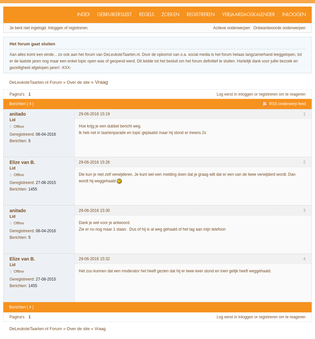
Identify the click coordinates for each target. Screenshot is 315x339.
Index (83, 14)
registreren (268, 94)
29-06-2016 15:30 (94, 210)
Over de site (78, 82)
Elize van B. (22, 162)
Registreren (201, 14)
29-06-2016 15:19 (94, 114)
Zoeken (170, 14)
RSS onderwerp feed (287, 104)
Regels (146, 14)
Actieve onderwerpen (231, 28)
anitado (18, 114)
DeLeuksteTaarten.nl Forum (35, 82)
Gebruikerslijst (114, 14)
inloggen (245, 94)
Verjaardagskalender (248, 14)
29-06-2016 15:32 (94, 259)
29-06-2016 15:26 (94, 162)
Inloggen (294, 14)
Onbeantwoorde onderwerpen (279, 28)
